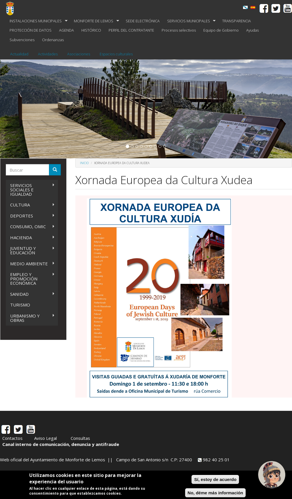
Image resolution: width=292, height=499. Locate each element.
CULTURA (30, 205)
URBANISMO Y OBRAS (30, 318)
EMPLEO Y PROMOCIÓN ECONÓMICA (30, 278)
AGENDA (66, 30)
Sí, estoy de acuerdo (215, 479)
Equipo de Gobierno (221, 30)
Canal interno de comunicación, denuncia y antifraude (60, 444)
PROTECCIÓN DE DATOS (31, 30)
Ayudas (252, 30)
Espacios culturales (116, 54)
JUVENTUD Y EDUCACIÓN (30, 250)
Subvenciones (22, 39)
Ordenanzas (53, 39)
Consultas (80, 438)
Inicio (84, 163)
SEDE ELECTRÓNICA (143, 20)
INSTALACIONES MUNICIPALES (36, 21)
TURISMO (20, 305)
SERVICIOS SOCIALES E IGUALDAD (30, 189)
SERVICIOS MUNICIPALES (189, 21)
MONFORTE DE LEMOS (94, 21)
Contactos (12, 438)
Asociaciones (78, 54)
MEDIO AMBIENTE (30, 264)
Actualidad (19, 54)
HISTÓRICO (91, 30)
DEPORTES (30, 216)
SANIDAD (30, 294)
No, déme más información (215, 492)
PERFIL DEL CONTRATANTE (131, 30)
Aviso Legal (45, 438)
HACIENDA (30, 238)
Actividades (48, 54)
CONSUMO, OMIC (30, 227)
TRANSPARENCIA (236, 20)
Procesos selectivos (179, 30)
